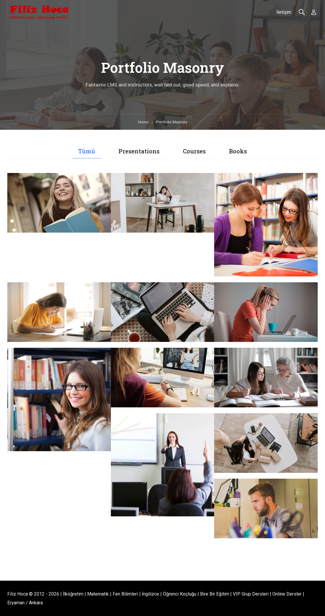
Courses (194, 151)
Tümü (86, 151)
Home (143, 122)
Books (238, 151)
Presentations (138, 151)
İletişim (283, 12)
